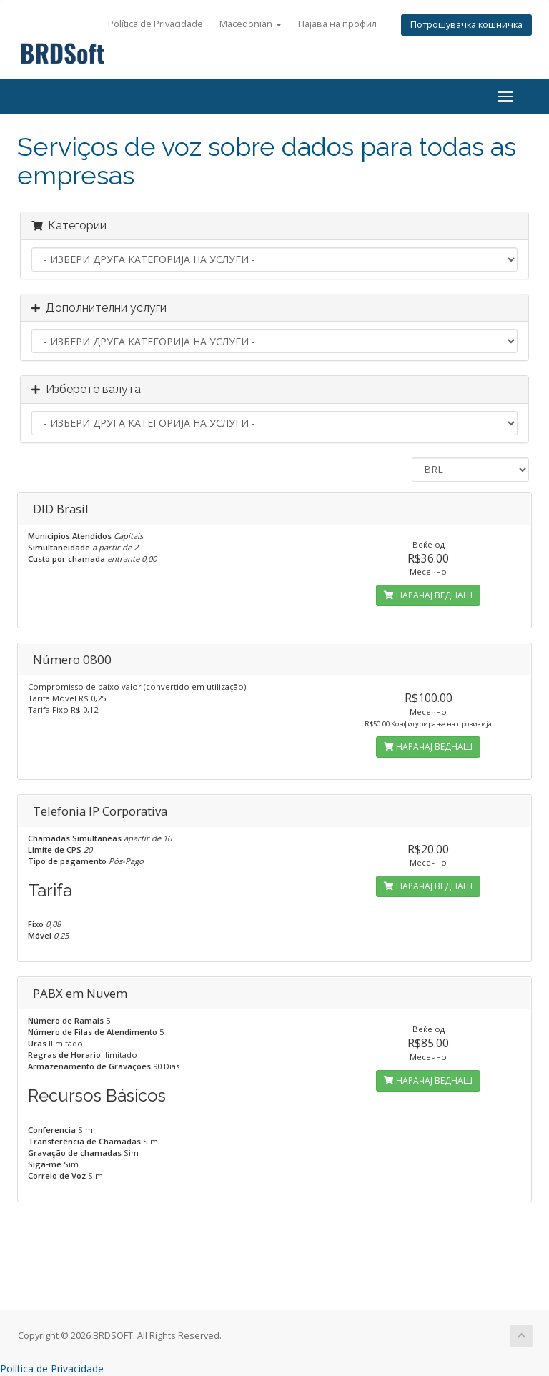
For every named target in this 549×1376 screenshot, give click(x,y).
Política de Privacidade (155, 24)
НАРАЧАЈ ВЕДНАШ (428, 595)
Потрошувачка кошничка (466, 25)
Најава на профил (337, 24)
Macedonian (250, 24)
